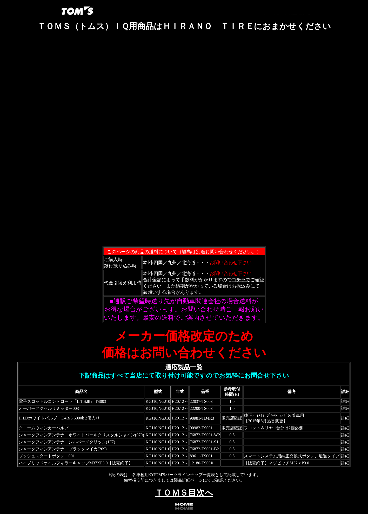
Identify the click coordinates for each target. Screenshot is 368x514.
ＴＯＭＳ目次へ (184, 492)
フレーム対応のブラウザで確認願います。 (184, 142)
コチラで (241, 279)
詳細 (345, 401)
